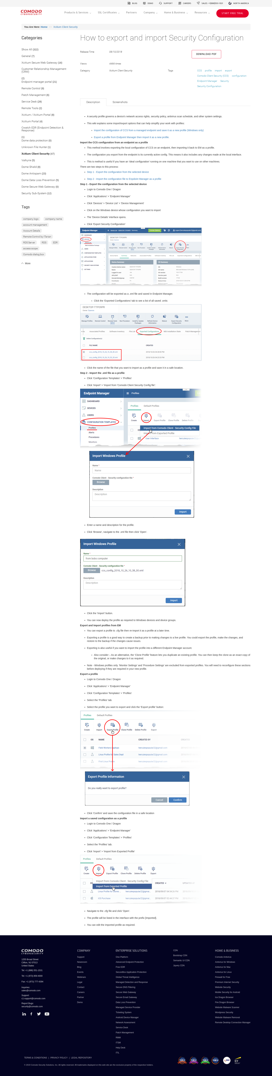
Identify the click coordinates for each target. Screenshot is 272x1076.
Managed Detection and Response (132, 982)
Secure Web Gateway (126, 992)
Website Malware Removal (227, 1017)
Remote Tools (30, 108)
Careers (81, 992)
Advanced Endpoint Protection (130, 962)
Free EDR (120, 967)
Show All (27, 49)
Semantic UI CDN (181, 960)
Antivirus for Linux (223, 972)
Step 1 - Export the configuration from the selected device (118, 172)
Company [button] (149, 12)
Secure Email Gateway (126, 997)
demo (150, 3)
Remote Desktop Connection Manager (232, 1022)
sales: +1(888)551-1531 (212, 3)
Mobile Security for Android (227, 992)
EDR (55, 242)
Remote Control (31, 88)
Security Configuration (209, 86)
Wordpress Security (224, 1012)
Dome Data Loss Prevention (38, 180)
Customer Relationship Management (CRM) (44, 70)
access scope (30, 248)
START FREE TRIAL (232, 13)
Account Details (31, 230)
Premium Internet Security (227, 982)
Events (80, 972)
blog (134, 3)
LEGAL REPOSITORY (81, 1058)
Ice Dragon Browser (224, 997)
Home (44, 27)
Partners (131, 12)
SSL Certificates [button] (107, 12)
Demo (80, 1002)
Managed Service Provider (128, 1007)
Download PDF (206, 54)
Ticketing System (123, 1012)
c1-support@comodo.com (33, 998)
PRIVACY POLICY (59, 1058)
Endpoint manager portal (37, 81)
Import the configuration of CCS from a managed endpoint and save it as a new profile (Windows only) (149, 130)
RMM (118, 1037)
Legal (79, 982)
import (218, 70)
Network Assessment (125, 1022)
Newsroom (82, 962)
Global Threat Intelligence (127, 977)
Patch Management (34, 95)
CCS (199, 70)
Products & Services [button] (76, 12)
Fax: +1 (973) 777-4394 (32, 981)
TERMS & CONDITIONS (35, 1058)
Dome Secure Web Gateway (38, 186)
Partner (80, 997)
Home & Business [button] (175, 12)
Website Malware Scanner (227, 1007)
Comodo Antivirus (223, 957)
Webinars (81, 977)
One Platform (122, 957)
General (26, 56)
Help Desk (120, 1047)
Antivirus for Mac (223, 967)
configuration (239, 75)
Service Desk (29, 101)
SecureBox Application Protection (131, 972)
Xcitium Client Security (65, 27)
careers (187, 3)
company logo (31, 218)
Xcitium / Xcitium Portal (36, 114)
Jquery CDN (179, 965)
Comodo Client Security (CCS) (213, 75)
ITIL (117, 1053)
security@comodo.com (32, 1006)
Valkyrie (26, 160)
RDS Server (29, 242)
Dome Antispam (31, 173)
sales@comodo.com (31, 990)
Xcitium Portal (30, 121)
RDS (44, 242)
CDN (175, 950)
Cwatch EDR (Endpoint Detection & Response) (42, 129)
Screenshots (120, 102)
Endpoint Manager (207, 81)
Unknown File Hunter (34, 147)
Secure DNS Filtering (125, 987)
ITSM (118, 1042)
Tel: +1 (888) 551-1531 (32, 970)
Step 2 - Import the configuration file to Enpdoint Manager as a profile (124, 179)
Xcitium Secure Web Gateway (39, 62)
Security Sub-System (34, 193)
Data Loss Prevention (126, 1002)
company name (53, 218)
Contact (80, 987)
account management (35, 224)
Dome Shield (29, 167)
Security (224, 81)
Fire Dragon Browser (224, 1002)
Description (93, 102)
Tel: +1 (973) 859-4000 (32, 976)
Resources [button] (201, 12)
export (228, 70)
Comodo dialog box (33, 254)
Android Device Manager (127, 1017)
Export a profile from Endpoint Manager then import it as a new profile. (131, 137)
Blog (79, 967)
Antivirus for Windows (225, 962)
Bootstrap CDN (180, 955)
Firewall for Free (222, 977)
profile (208, 70)
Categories (32, 38)
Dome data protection (35, 140)
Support (80, 957)
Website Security (223, 987)
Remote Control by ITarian (37, 236)
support (168, 3)
